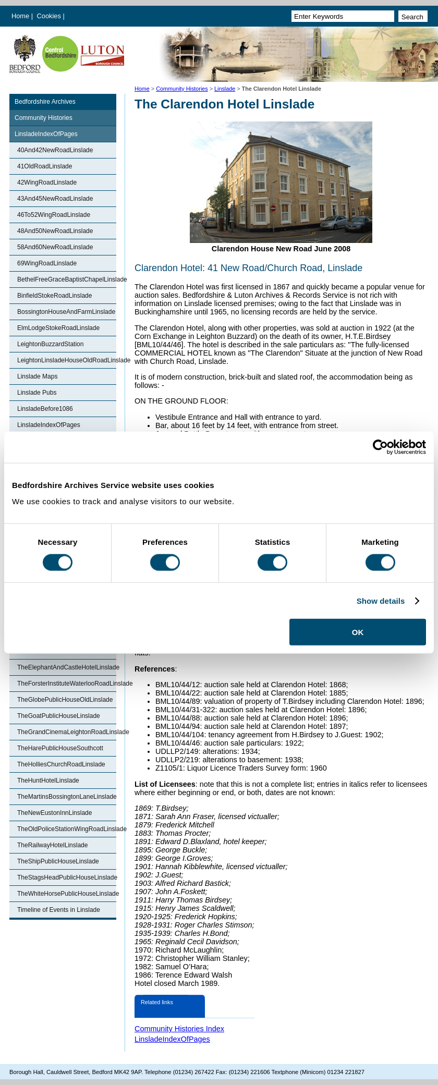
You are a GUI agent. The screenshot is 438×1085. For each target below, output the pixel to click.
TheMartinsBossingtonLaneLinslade (66, 796)
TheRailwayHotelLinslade (52, 845)
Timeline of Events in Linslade (58, 909)
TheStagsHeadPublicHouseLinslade (66, 877)
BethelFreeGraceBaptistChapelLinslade (66, 279)
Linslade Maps (37, 376)
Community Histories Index (179, 1029)
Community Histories (182, 89)
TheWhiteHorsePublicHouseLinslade (66, 893)
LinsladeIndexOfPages (46, 134)
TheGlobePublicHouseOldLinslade (65, 699)
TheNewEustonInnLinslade (54, 812)
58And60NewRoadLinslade (55, 247)
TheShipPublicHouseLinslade (58, 861)
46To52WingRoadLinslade (53, 214)
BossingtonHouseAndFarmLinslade (66, 311)
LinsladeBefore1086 (45, 408)
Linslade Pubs (36, 392)
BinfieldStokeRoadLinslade (54, 295)
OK (358, 632)
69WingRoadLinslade (47, 263)
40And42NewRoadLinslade (55, 150)
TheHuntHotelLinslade (48, 780)
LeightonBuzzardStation (50, 344)
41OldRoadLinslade (44, 166)
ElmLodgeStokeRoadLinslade (58, 328)
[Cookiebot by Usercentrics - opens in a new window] (380, 447)
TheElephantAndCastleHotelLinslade (66, 667)
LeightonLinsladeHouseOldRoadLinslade (66, 360)
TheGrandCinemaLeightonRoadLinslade (66, 732)
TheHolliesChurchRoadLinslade (61, 764)
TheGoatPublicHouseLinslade (58, 716)
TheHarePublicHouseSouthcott (60, 748)
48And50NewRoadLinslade (55, 231)
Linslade (224, 89)
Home (20, 16)
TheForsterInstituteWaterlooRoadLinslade (66, 683)
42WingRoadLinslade (47, 182)
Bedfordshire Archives (45, 101)
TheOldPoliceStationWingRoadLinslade (66, 829)
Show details (381, 600)
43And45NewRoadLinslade (55, 198)
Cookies (50, 16)
